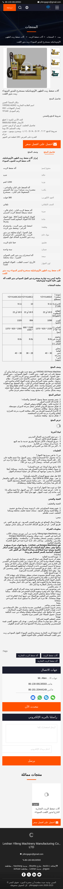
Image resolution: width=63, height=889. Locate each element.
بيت (59, 37)
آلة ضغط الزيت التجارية (28, 655)
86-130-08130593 (11, 2)
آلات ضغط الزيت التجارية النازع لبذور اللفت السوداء (47, 810)
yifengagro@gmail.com (49, 2)
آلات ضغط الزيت (36, 37)
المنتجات (50, 37)
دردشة (9, 7)
